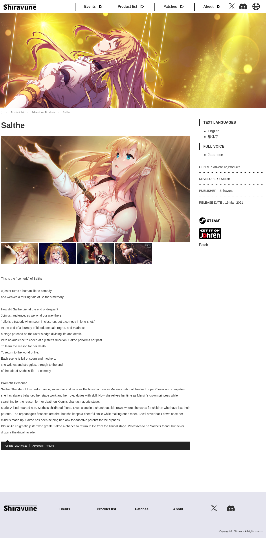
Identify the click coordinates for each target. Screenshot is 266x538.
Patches (170, 6)
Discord (243, 6)
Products (49, 445)
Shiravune (238, 531)
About (208, 6)
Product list (127, 6)
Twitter (232, 6)
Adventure (38, 445)
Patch (203, 245)
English (256, 9)
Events (89, 6)
